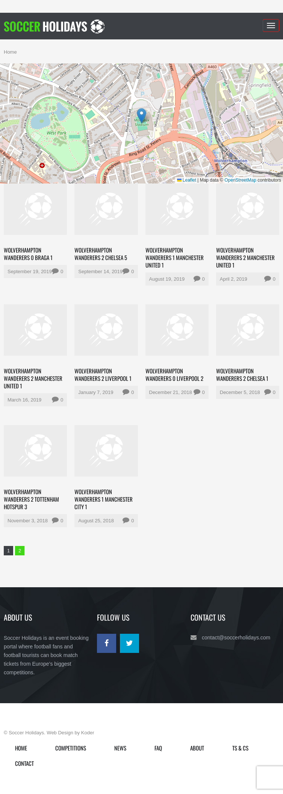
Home (10, 52)
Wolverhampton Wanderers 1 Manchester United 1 (174, 257)
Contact (24, 763)
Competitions (70, 748)
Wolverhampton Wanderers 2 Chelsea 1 (242, 374)
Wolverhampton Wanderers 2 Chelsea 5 (100, 254)
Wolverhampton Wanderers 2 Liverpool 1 (103, 374)
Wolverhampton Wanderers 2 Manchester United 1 (245, 257)
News (120, 748)
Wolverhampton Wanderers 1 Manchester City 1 (103, 499)
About (197, 748)
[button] (141, 115)
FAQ (158, 748)
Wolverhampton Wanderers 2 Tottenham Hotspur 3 (31, 499)
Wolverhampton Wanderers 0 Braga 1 (28, 254)
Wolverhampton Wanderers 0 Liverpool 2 (174, 374)
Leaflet (186, 180)
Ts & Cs (240, 748)
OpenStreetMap (240, 180)
